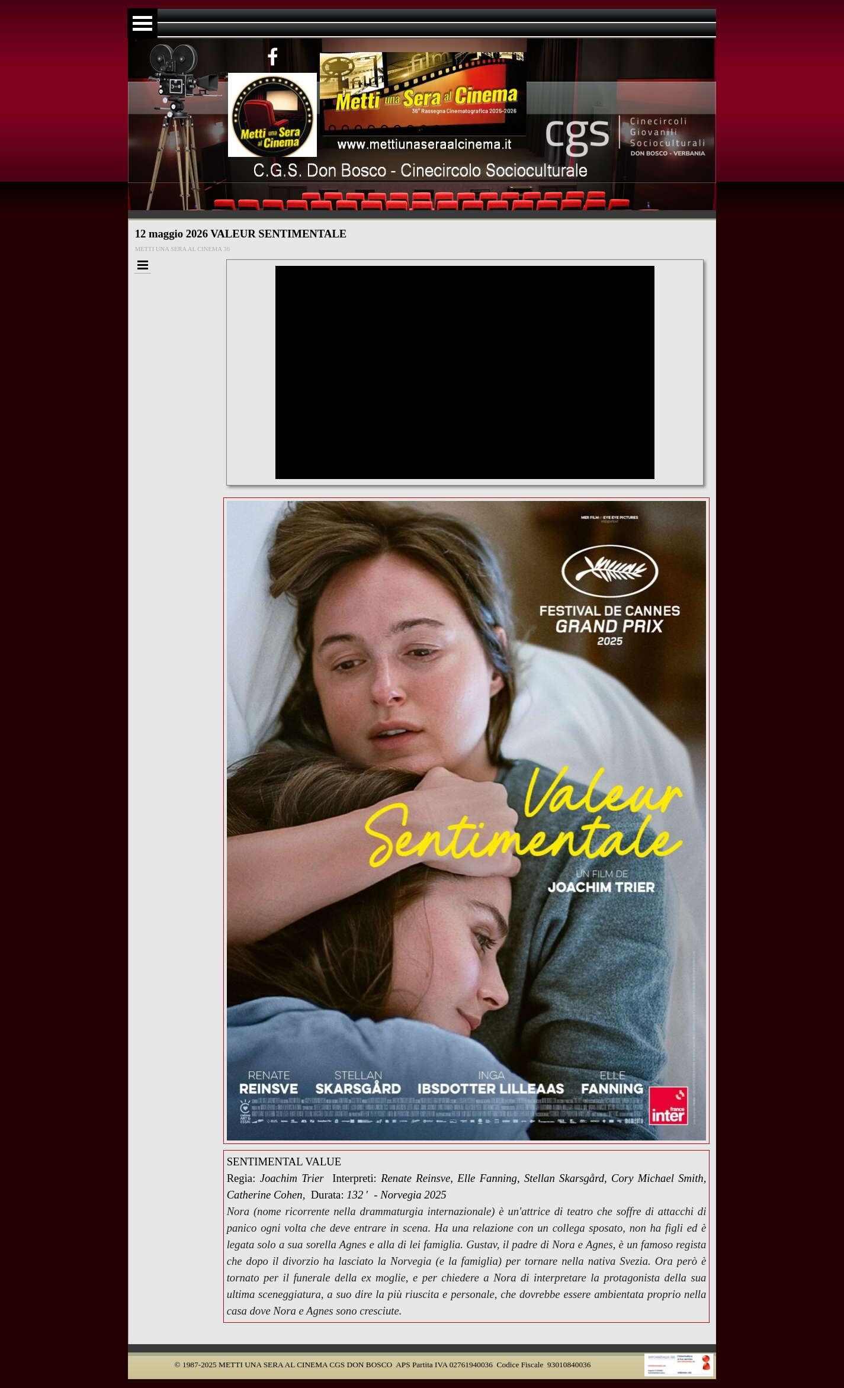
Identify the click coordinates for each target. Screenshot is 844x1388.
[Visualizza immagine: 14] (488, 128)
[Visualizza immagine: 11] (449, 128)
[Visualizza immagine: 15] (501, 128)
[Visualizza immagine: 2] (332, 128)
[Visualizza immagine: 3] (345, 128)
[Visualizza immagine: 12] (462, 128)
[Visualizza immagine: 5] (371, 128)
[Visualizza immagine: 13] (475, 128)
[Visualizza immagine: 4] (358, 128)
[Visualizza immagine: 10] (436, 128)
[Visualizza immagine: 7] (397, 128)
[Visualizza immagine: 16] (514, 128)
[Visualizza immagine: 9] (423, 128)
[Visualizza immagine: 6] (384, 128)
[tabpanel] (467, 1236)
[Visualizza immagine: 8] (410, 128)
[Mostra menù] (142, 23)
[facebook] (273, 56)
